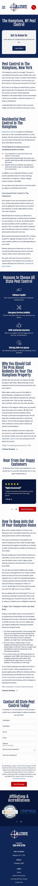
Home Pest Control (19, 876)
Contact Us (19, 882)
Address (5, 743)
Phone (5, 732)
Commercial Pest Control (19, 879)
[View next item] (16, 509)
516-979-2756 (19, 845)
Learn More (19, 48)
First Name (6, 720)
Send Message (19, 784)
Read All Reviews (27, 509)
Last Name (6, 726)
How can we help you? (10, 755)
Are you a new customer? (11, 749)
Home (19, 872)
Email (4, 738)
